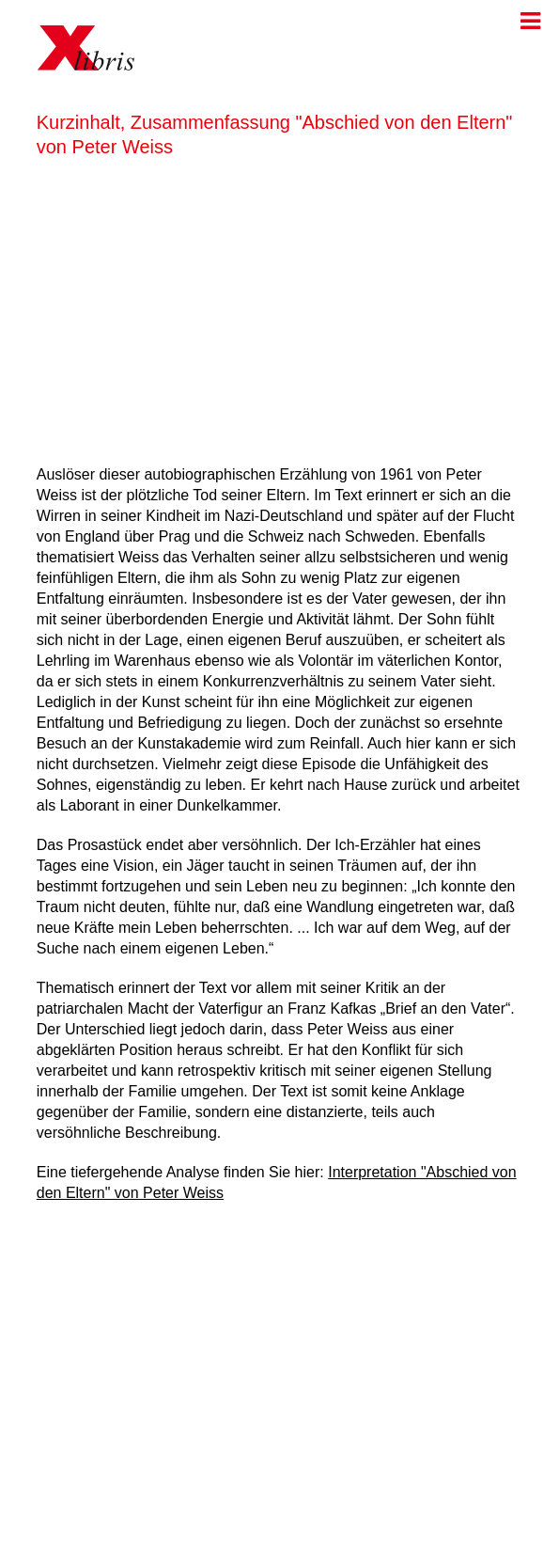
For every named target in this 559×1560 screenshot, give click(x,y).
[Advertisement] (279, 307)
